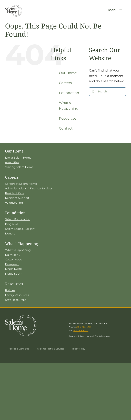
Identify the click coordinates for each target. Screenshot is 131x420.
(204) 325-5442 (80, 330)
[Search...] (107, 91)
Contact (66, 128)
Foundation (69, 93)
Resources (67, 118)
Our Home (68, 73)
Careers (65, 83)
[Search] (93, 91)
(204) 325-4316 (83, 327)
